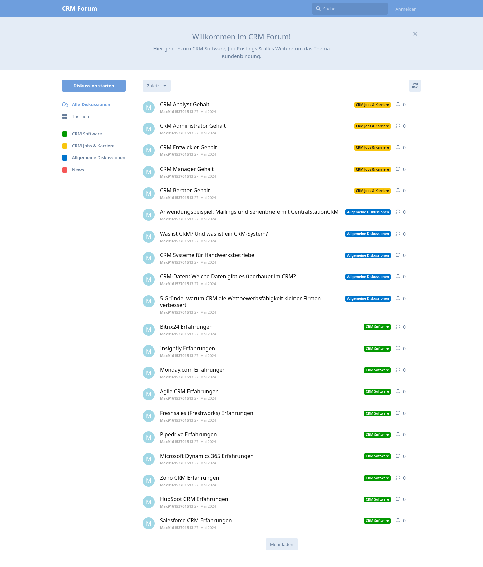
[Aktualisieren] (415, 86)
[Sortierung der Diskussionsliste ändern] (157, 86)
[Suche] (350, 9)
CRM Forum (79, 8)
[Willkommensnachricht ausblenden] (415, 33)
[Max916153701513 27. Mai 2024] (149, 107)
